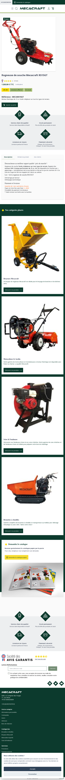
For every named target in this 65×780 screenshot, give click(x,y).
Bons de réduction (7, 724)
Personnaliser (32, 774)
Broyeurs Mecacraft (11, 279)
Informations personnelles (9, 712)
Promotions (5, 749)
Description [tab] (8, 157)
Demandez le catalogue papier (16, 557)
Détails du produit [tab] (23, 157)
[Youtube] (62, 683)
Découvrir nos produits (13, 290)
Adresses (4, 721)
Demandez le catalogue (22, 2)
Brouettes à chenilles (11, 520)
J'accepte (32, 769)
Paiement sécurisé (7, 751)
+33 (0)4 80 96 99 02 (6, 2)
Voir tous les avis (40, 659)
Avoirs (3, 718)
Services (5, 746)
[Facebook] (50, 683)
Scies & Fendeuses (10, 439)
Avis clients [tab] (37, 157)
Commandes (5, 715)
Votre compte (7, 709)
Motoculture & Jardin (12, 359)
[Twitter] (56, 683)
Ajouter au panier (9, 105)
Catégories (6, 729)
